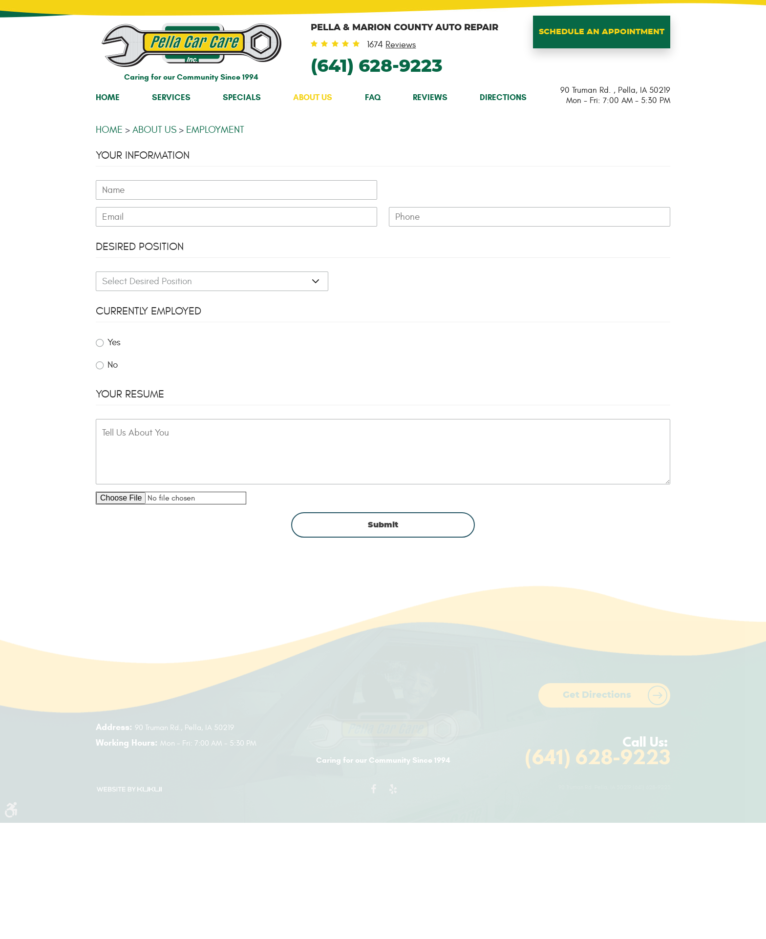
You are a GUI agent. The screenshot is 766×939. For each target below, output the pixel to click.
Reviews (430, 98)
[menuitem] (108, 98)
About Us (312, 98)
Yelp (392, 791)
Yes (114, 342)
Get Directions (597, 695)
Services (171, 98)
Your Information (143, 155)
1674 (391, 45)
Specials (242, 98)
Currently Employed (148, 311)
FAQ (373, 98)
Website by (129, 789)
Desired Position (140, 246)
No (112, 364)
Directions (503, 98)
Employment (215, 129)
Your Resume (130, 394)
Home (108, 98)
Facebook (373, 791)
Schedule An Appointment (601, 32)
